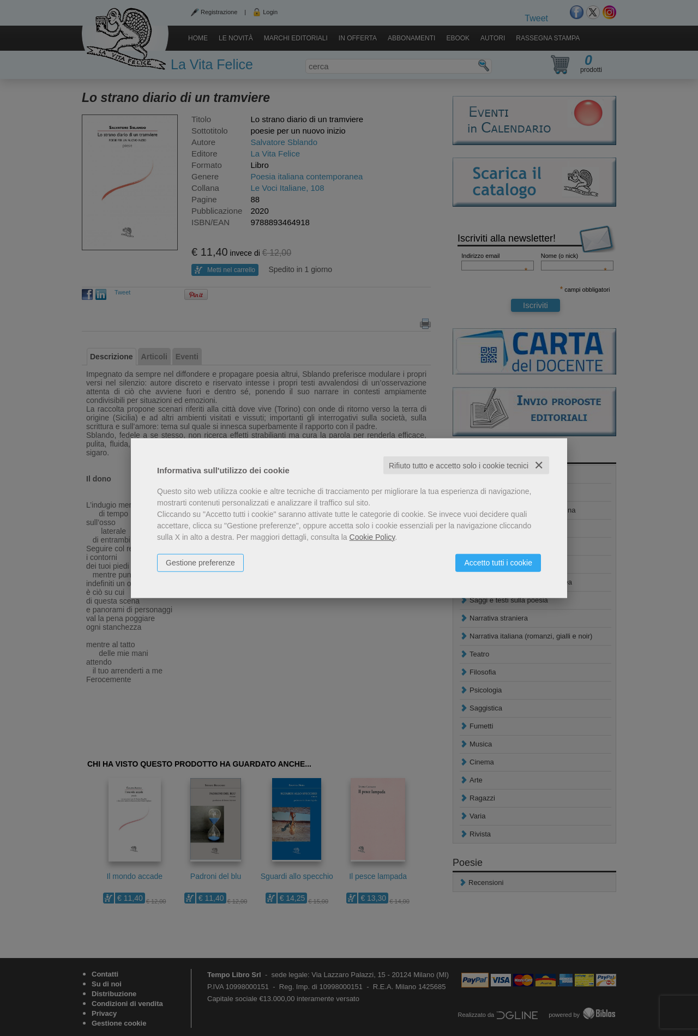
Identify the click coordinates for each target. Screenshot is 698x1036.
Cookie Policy (372, 536)
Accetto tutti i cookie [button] (498, 562)
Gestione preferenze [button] (200, 562)
